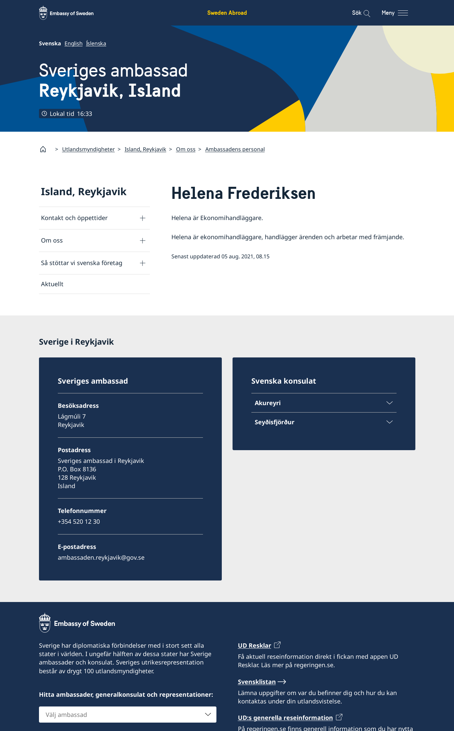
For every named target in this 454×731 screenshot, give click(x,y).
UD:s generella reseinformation (285, 718)
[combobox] (127, 714)
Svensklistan (257, 681)
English (74, 43)
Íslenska (96, 43)
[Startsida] (45, 149)
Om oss (186, 149)
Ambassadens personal (235, 149)
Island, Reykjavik (145, 149)
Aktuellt (52, 284)
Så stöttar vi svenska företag (81, 263)
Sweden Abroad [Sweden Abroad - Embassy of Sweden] (227, 12)
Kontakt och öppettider (74, 218)
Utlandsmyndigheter (88, 149)
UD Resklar (254, 645)
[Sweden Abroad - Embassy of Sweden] (72, 12)
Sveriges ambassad (113, 81)
